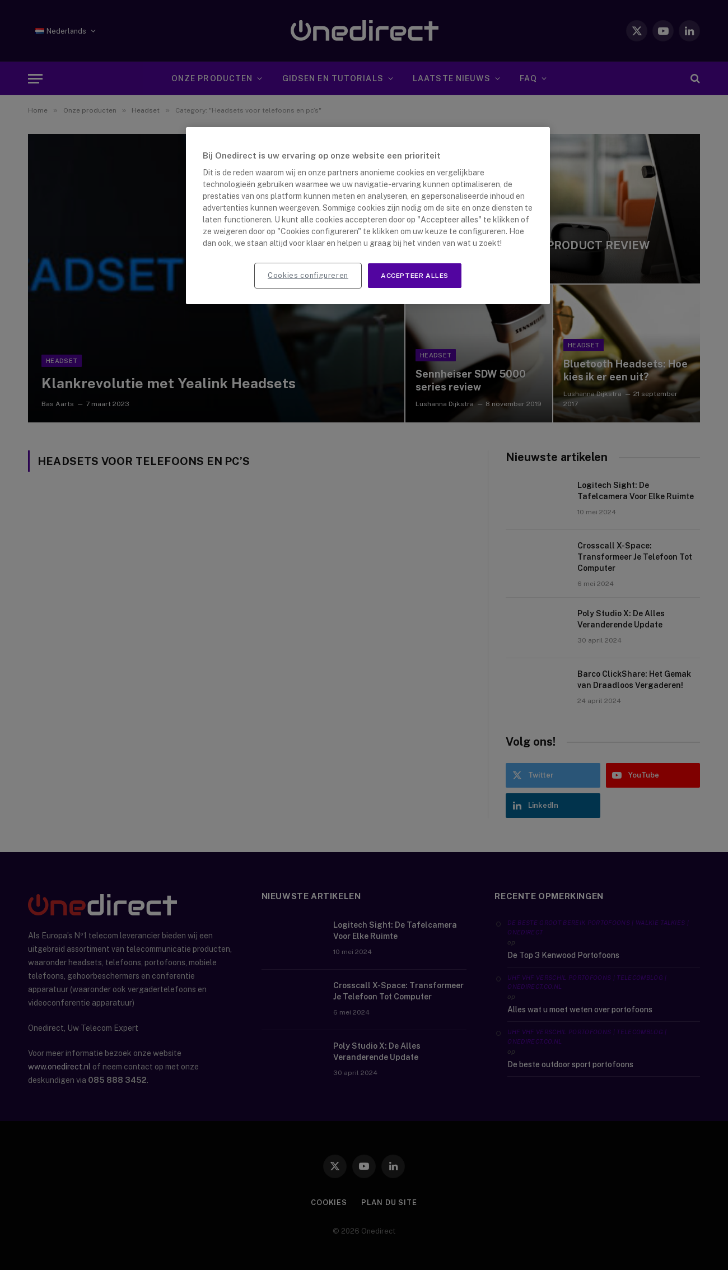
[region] (368, 216)
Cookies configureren (308, 275)
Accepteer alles (415, 276)
